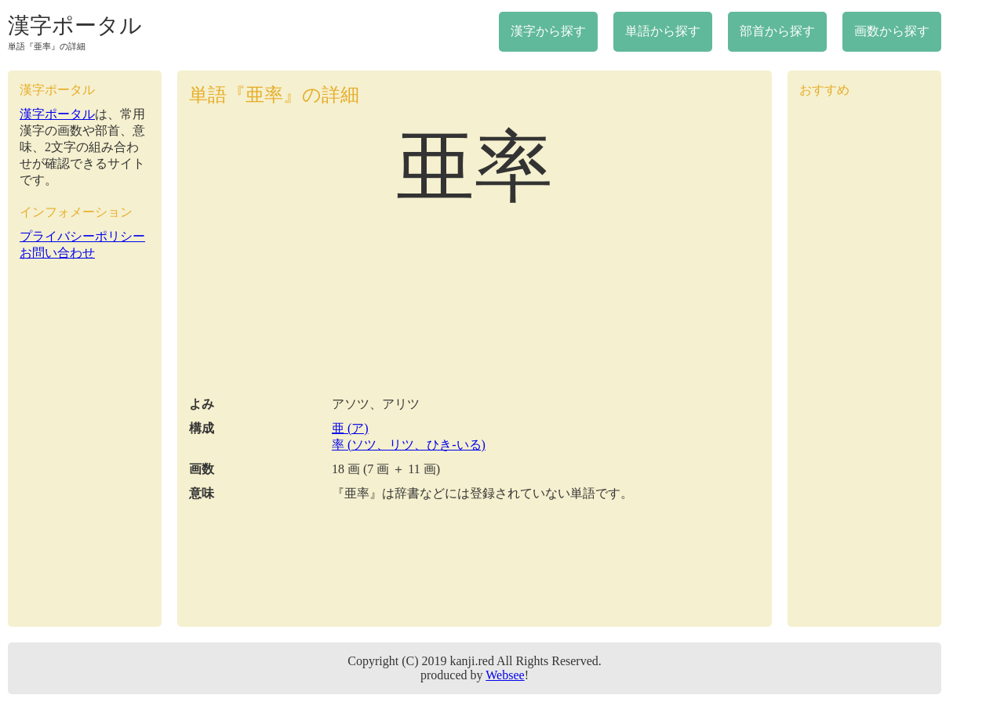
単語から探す (662, 31)
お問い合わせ (57, 252)
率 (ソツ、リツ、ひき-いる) (409, 444)
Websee (505, 675)
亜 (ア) (350, 428)
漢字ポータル (75, 25)
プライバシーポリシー (82, 236)
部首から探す (777, 31)
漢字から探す (548, 31)
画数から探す (891, 31)
